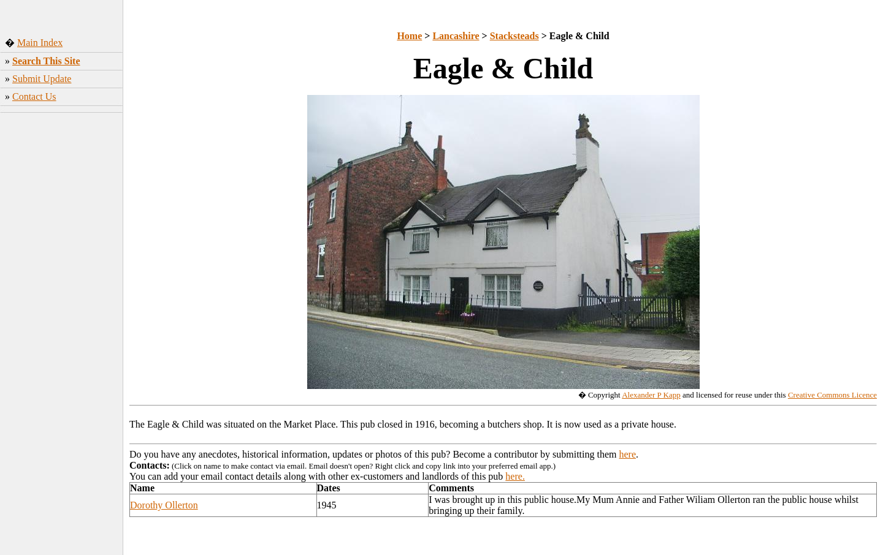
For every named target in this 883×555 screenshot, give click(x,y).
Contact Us (34, 96)
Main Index (40, 42)
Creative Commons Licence (832, 394)
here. (515, 476)
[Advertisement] (61, 299)
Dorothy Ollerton (164, 505)
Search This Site (46, 61)
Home (409, 36)
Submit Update (41, 79)
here (627, 454)
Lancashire (455, 36)
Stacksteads (514, 36)
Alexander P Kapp (651, 394)
